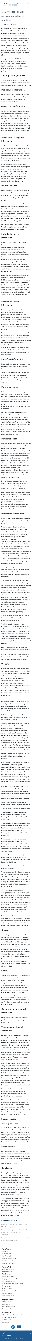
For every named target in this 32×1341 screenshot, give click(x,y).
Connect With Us (6, 1335)
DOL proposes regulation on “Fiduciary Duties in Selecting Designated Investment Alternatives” (15, 1232)
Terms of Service (21, 1333)
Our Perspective (7, 1256)
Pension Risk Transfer (8, 1281)
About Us (5, 1251)
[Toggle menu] (28, 4)
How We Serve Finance (9, 1263)
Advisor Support (7, 1288)
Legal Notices (5, 1333)
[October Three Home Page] (12, 4)
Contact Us (5, 1322)
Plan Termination (7, 1274)
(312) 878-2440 (6, 1320)
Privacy (29, 1333)
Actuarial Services (7, 1271)
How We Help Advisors (9, 1258)
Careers (13, 1333)
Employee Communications (10, 1279)
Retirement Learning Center (11, 1291)
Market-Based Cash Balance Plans (12, 1283)
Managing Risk (6, 1286)
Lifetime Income (7, 1293)
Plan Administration (8, 1276)
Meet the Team (7, 1253)
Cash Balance (6, 1304)
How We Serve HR (7, 1261)
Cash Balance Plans (8, 1269)
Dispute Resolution (8, 1296)
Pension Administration (9, 1309)
